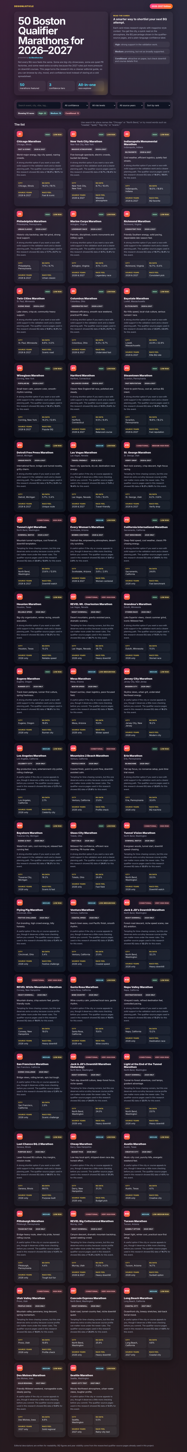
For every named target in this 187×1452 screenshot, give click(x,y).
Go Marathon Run (36, 58)
